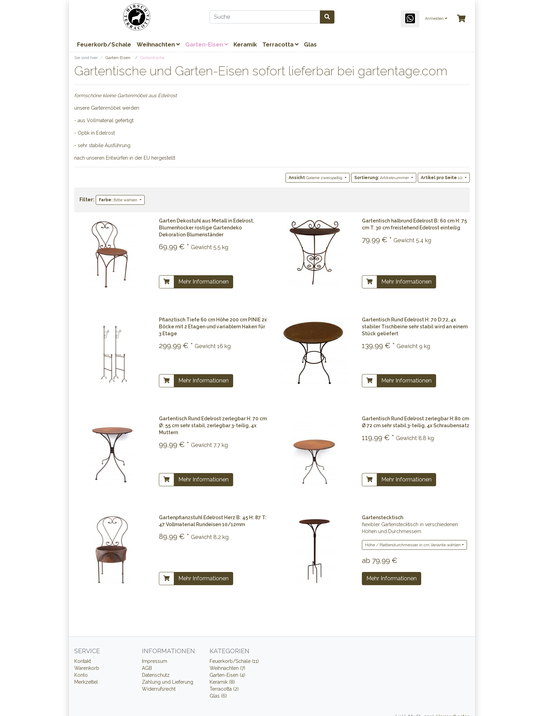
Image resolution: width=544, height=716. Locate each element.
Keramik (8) (222, 682)
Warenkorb (86, 668)
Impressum (154, 661)
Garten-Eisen (206, 44)
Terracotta (280, 44)
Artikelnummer (382, 177)
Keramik (245, 44)
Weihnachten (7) (227, 668)
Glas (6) (218, 696)
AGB (147, 668)
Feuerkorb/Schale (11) (234, 661)
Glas (310, 44)
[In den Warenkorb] (166, 281)
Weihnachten (158, 44)
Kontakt (82, 661)
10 (442, 177)
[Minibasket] (461, 18)
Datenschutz (156, 675)
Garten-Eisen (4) (227, 675)
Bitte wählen (118, 199)
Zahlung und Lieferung (167, 682)
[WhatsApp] (410, 18)
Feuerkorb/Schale (104, 44)
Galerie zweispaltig (316, 177)
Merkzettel (86, 682)
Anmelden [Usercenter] (436, 18)
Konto (81, 675)
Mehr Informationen (203, 281)
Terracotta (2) (224, 689)
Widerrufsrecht (159, 689)
